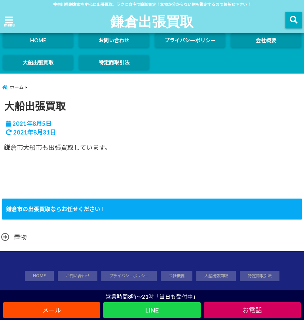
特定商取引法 (114, 62)
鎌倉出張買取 (152, 21)
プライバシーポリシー (190, 40)
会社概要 (266, 40)
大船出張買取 (38, 62)
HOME (38, 40)
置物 (20, 237)
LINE (152, 310)
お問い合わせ (114, 40)
